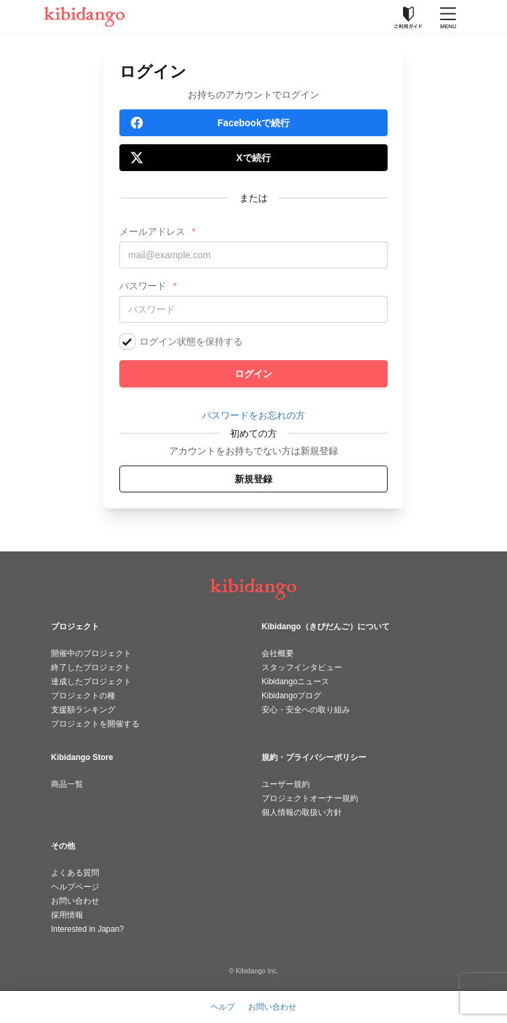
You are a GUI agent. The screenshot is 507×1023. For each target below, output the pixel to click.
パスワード (142, 285)
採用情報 (67, 915)
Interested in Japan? (87, 929)
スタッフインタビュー (302, 667)
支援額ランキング (83, 709)
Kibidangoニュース (295, 681)
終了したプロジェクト (91, 667)
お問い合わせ (75, 901)
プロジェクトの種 (83, 695)
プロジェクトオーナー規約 (310, 798)
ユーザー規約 (286, 784)
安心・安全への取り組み (306, 709)
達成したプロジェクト (91, 681)
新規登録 (253, 479)
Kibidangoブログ (291, 695)
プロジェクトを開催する (95, 724)
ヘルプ (223, 1007)
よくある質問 (75, 872)
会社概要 (278, 653)
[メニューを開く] (448, 17)
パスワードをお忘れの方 (253, 415)
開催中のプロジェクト (91, 653)
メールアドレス (152, 231)
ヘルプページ (75, 887)
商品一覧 (67, 784)
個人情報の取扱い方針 (302, 812)
